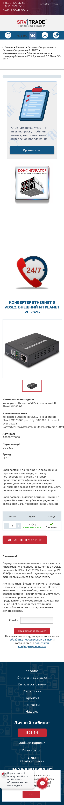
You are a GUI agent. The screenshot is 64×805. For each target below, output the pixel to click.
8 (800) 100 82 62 (14, 3)
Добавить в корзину (25, 539)
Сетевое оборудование (41, 47)
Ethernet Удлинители (38, 53)
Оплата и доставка (32, 677)
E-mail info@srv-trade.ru (32, 759)
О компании (32, 691)
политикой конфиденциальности (33, 644)
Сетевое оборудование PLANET (20, 50)
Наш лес (32, 711)
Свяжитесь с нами (32, 684)
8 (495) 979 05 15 (13, 6)
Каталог (20, 47)
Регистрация (32, 750)
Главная (8, 47)
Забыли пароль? (32, 742)
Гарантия (32, 698)
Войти (32, 732)
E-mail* (13, 620)
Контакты (32, 704)
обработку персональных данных (31, 639)
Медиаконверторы (13, 53)
